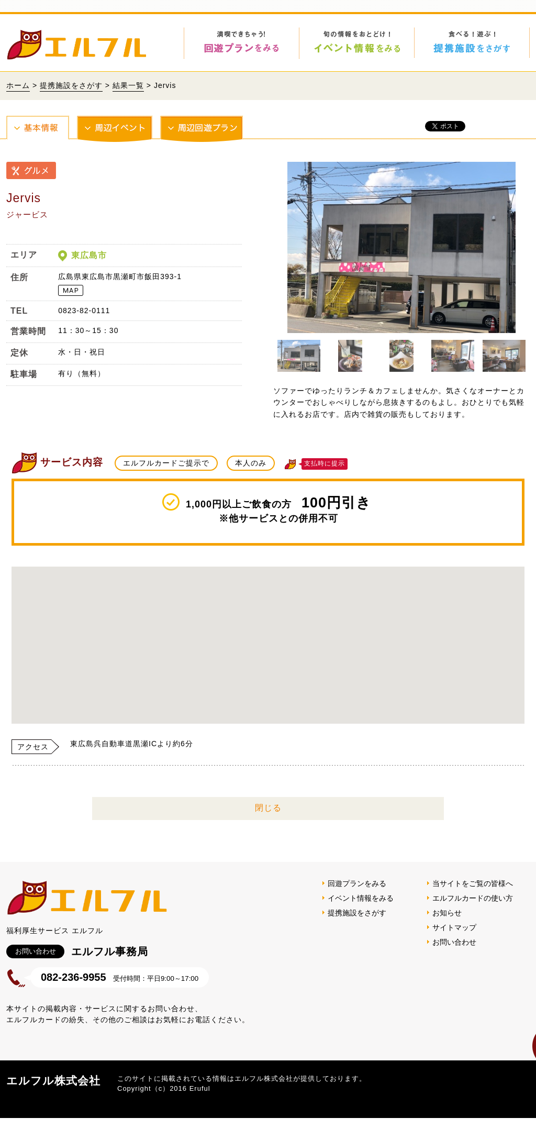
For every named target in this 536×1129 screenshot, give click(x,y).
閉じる (268, 818)
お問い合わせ (454, 953)
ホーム (18, 85)
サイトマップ (454, 938)
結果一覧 (128, 85)
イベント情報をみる (361, 909)
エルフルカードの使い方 (472, 909)
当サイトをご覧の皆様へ (472, 894)
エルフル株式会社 (53, 1092)
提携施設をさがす (71, 85)
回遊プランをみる (357, 894)
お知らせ (447, 924)
